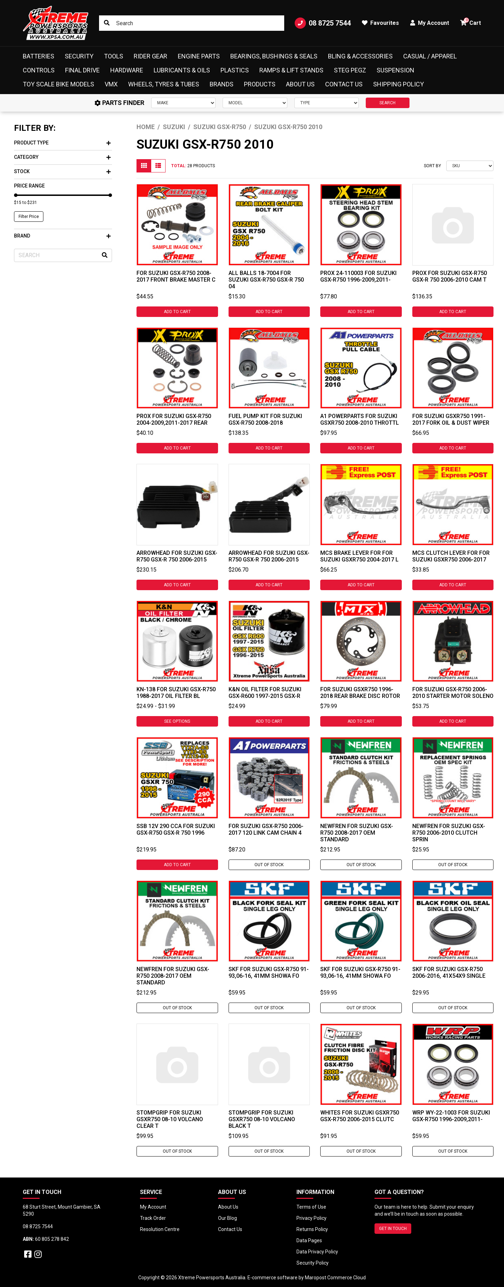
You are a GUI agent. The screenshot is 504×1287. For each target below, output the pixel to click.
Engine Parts (199, 56)
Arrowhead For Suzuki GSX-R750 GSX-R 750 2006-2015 (176, 556)
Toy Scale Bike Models (58, 84)
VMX (111, 84)
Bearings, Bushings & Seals (273, 56)
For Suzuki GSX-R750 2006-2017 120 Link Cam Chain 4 (266, 829)
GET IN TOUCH (393, 1228)
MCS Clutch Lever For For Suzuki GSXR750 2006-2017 (451, 556)
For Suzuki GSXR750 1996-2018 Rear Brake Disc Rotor (360, 692)
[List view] (158, 165)
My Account (153, 1207)
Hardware (126, 70)
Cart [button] (470, 21)
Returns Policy (312, 1229)
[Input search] (191, 23)
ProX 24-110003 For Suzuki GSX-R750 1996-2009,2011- (358, 276)
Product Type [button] (62, 143)
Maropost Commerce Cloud (335, 1277)
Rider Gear (150, 56)
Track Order (153, 1218)
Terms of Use (311, 1207)
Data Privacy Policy (317, 1251)
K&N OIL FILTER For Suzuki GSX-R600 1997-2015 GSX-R (265, 692)
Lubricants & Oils (182, 70)
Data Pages (309, 1240)
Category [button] (62, 157)
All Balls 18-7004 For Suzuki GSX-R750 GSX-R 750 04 (266, 280)
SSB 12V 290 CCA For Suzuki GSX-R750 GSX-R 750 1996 (175, 829)
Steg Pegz (350, 70)
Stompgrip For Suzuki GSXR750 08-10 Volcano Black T (262, 1119)
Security (79, 56)
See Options (177, 721)
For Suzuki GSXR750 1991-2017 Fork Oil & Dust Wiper (450, 419)
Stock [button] (62, 171)
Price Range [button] (29, 186)
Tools (113, 56)
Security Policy (312, 1263)
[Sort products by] (469, 166)
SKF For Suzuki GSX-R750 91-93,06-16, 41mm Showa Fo (269, 972)
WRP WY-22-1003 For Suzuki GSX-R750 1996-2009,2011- (451, 1116)
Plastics (234, 70)
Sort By (432, 165)
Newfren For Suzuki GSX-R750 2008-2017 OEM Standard (356, 833)
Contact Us (344, 84)
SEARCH (387, 102)
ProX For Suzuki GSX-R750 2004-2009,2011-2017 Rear (173, 419)
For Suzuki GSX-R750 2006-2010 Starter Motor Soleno (452, 692)
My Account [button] (429, 23)
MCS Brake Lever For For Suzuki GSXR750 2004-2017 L (359, 556)
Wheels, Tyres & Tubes (163, 84)
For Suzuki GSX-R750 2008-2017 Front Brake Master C (176, 276)
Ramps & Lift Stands (291, 70)
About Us (300, 84)
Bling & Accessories (360, 56)
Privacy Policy (311, 1218)
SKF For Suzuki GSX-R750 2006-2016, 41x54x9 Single (448, 972)
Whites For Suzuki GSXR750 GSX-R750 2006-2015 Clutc (359, 1116)
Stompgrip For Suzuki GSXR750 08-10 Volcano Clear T (169, 1119)
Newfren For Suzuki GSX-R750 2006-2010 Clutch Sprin (448, 833)
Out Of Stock (269, 864)
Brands (221, 84)
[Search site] (106, 23)
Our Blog (227, 1218)
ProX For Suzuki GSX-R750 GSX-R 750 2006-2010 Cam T (449, 276)
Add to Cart (177, 311)
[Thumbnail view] (143, 165)
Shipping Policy (398, 84)
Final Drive (82, 70)
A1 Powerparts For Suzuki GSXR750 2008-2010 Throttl (359, 419)
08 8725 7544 (323, 23)
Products (259, 84)
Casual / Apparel (430, 56)
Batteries (38, 56)
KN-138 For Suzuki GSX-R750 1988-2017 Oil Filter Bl (176, 692)
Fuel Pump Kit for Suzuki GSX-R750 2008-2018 (265, 419)
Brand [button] (62, 236)
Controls (39, 70)
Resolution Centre (160, 1229)
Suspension (395, 70)
